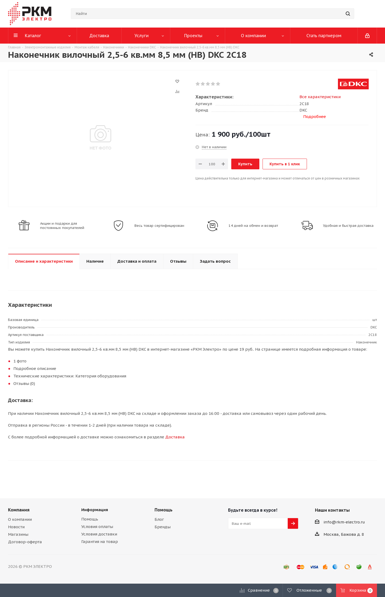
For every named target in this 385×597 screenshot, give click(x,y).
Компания (18, 509)
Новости (16, 526)
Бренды (163, 526)
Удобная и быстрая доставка (348, 226)
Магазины (18, 534)
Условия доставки (99, 534)
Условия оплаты (97, 526)
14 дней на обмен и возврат (253, 226)
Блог (159, 519)
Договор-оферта (25, 541)
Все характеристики (320, 96)
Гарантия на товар (99, 541)
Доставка (175, 436)
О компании (20, 519)
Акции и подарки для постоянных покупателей (62, 225)
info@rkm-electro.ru (344, 522)
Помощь (89, 519)
